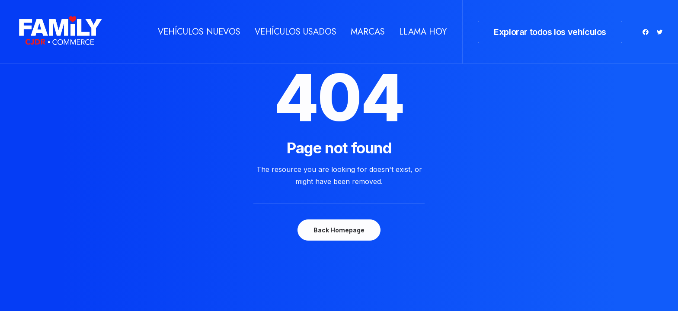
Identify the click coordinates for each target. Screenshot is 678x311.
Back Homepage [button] (339, 230)
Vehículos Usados (295, 31)
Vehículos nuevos (199, 31)
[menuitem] (199, 31)
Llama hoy (423, 31)
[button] (647, 31)
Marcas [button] (368, 31)
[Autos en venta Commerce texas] (60, 32)
